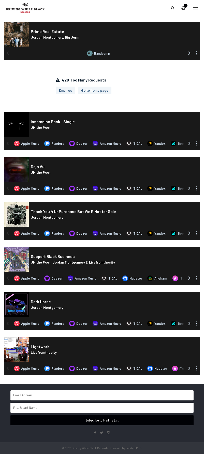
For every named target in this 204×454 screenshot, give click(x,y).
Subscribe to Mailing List (102, 420)
